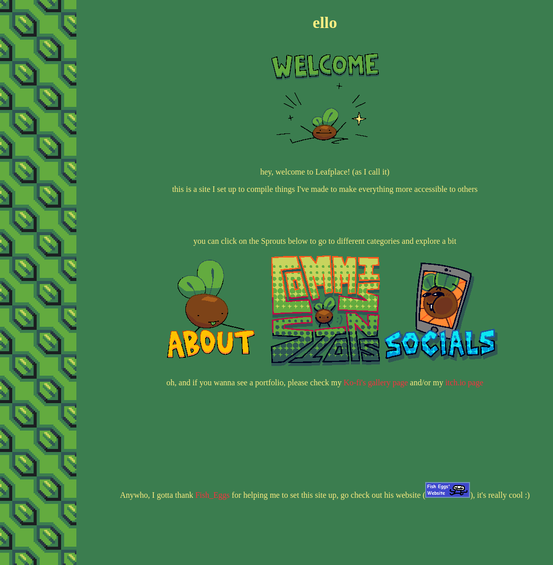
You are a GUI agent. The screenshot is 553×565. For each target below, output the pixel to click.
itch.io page (464, 382)
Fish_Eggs (212, 495)
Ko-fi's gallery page (376, 382)
